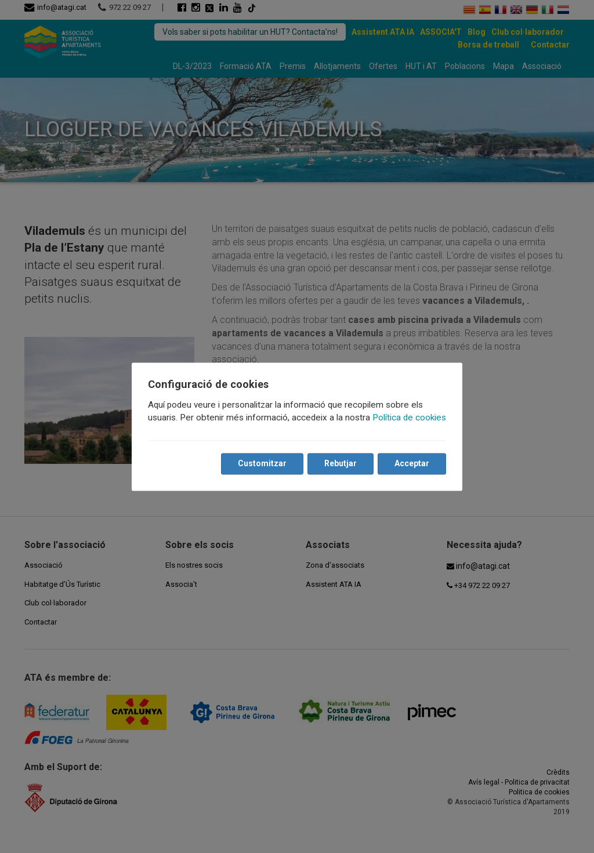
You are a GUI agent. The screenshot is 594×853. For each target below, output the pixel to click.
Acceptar (411, 463)
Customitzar (262, 463)
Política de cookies (409, 417)
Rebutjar (340, 463)
